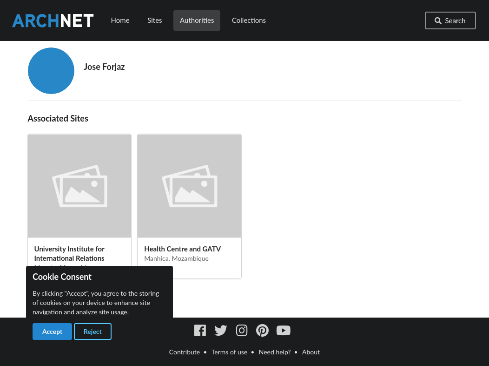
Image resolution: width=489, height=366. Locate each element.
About (311, 352)
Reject (93, 331)
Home (120, 20)
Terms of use (229, 352)
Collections (249, 20)
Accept (52, 331)
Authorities (197, 20)
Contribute (184, 352)
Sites (154, 20)
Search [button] (449, 20)
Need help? (275, 352)
